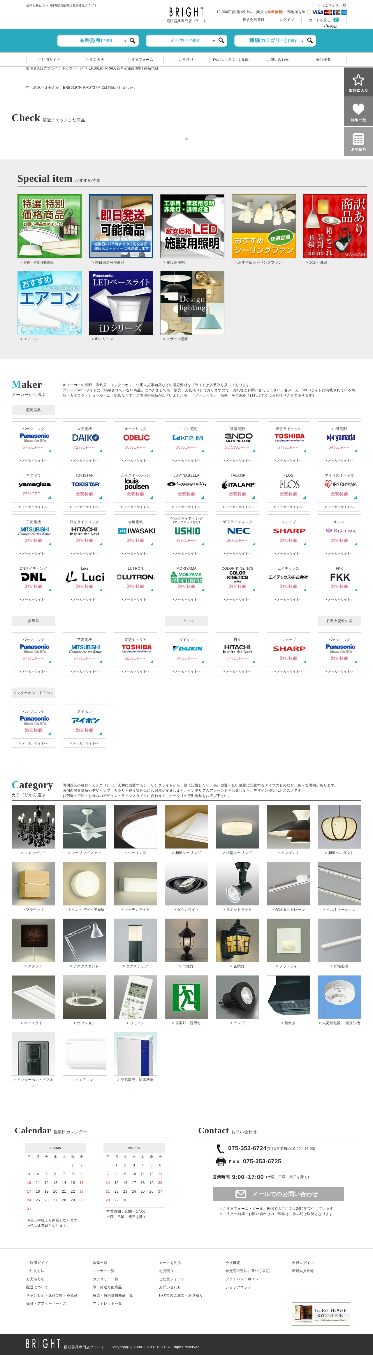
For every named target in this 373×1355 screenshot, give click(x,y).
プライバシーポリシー (244, 1279)
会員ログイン (303, 1263)
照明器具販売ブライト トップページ (54, 68)
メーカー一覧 (104, 1271)
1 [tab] (186, 139)
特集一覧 (100, 1263)
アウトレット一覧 (107, 1303)
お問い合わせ (278, 60)
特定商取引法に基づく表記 (248, 1271)
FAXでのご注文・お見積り (232, 59)
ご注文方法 (95, 60)
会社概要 (323, 60)
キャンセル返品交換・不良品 (52, 1295)
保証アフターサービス (46, 1303)
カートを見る (320, 20)
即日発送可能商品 (107, 1287)
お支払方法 (35, 1279)
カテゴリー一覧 (105, 1279)
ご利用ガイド (49, 60)
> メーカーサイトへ (33, 460)
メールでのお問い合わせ (285, 1194)
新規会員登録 (253, 20)
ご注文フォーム (140, 60)
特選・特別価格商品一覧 (113, 1295)
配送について (37, 1287)
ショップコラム (238, 1287)
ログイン (286, 20)
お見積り (186, 60)
